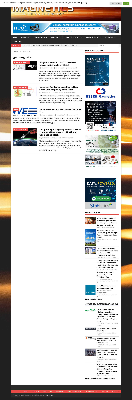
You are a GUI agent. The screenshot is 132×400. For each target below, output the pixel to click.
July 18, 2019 (45, 138)
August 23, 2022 (46, 92)
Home (15, 37)
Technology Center (72, 37)
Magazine (25, 37)
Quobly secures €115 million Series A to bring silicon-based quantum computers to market (107, 353)
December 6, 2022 (47, 68)
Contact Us (17, 41)
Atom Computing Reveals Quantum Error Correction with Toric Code (106, 340)
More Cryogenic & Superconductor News (100, 378)
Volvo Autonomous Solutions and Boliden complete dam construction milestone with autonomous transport (107, 263)
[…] (52, 80)
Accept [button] (126, 3)
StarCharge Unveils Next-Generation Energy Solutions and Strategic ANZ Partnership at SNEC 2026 (107, 251)
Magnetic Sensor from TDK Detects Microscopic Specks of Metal (57, 63)
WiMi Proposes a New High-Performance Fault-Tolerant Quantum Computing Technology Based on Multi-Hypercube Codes (107, 369)
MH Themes (49, 395)
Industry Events (92, 37)
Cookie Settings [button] (116, 3)
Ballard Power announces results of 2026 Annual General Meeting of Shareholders (106, 289)
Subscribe (55, 37)
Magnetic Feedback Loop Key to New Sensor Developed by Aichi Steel (58, 88)
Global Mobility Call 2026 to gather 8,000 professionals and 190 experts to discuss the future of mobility (106, 221)
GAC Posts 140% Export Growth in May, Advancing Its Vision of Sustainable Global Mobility (107, 233)
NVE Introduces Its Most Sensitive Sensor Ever (61, 110)
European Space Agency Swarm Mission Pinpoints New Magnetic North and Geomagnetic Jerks (60, 132)
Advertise (109, 37)
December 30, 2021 (47, 115)
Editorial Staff (60, 68)
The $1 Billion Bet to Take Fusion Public (106, 330)
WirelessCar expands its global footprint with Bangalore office (105, 274)
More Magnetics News (93, 299)
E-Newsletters (41, 37)
